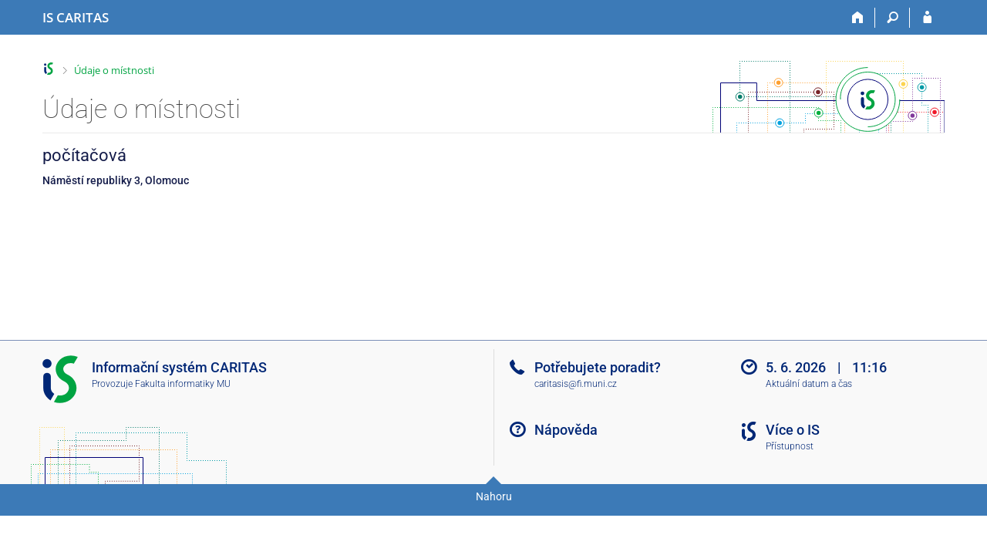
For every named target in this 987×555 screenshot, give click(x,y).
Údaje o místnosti (114, 70)
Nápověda (566, 430)
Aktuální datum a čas (809, 383)
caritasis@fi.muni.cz (575, 383)
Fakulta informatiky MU (183, 383)
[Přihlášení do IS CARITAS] (927, 18)
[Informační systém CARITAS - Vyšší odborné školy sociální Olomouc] (75, 18)
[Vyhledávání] (892, 18)
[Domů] (857, 18)
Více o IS (793, 430)
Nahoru (494, 496)
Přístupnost (790, 446)
